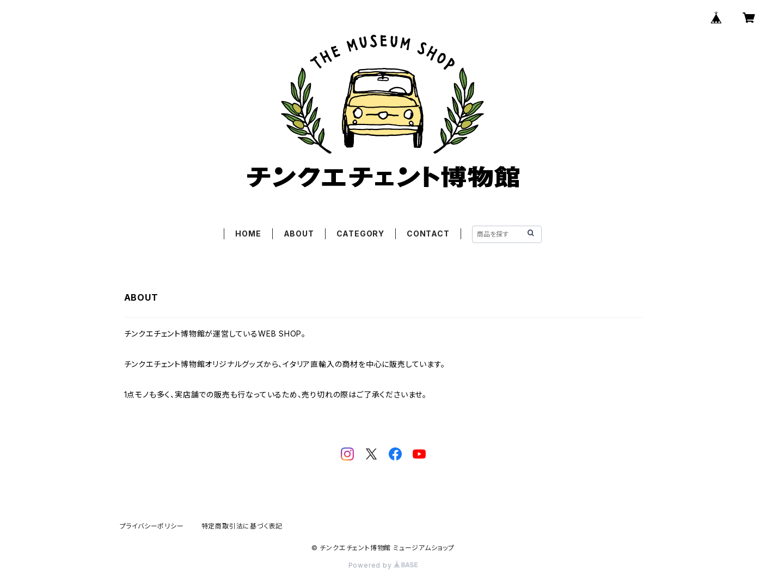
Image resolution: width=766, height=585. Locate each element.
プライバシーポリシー (152, 526)
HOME (248, 233)
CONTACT (428, 233)
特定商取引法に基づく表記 (242, 526)
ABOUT (299, 233)
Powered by (383, 565)
